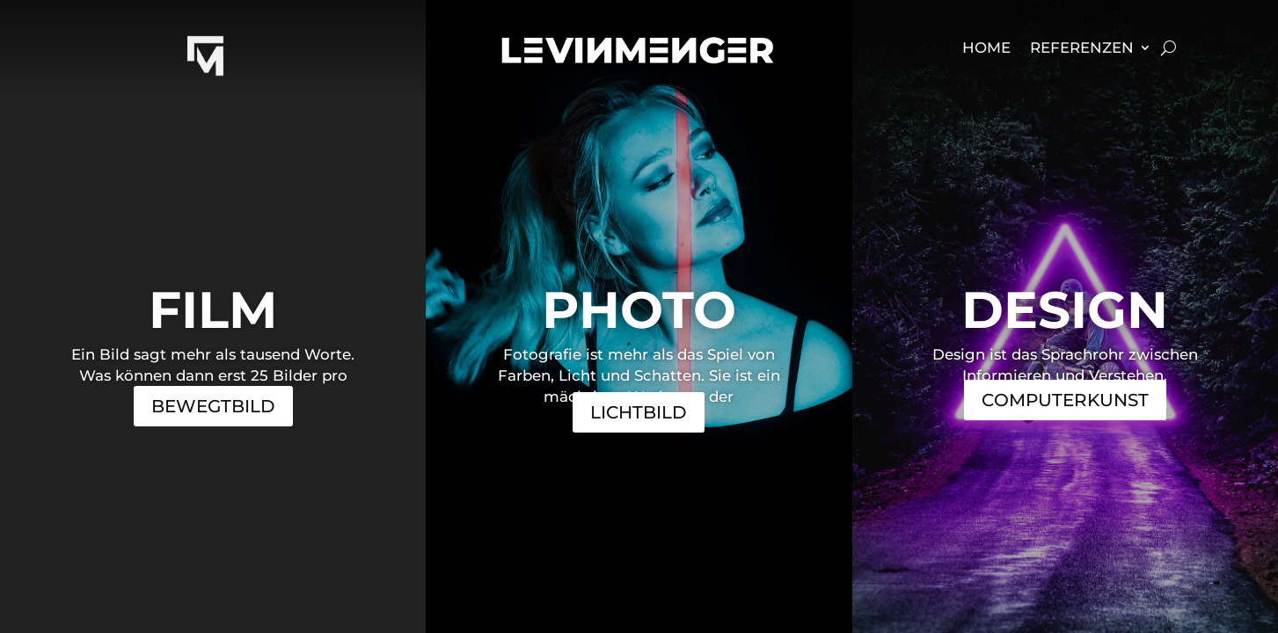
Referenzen (1082, 48)
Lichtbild (638, 412)
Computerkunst (1065, 400)
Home (986, 48)
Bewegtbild (213, 406)
